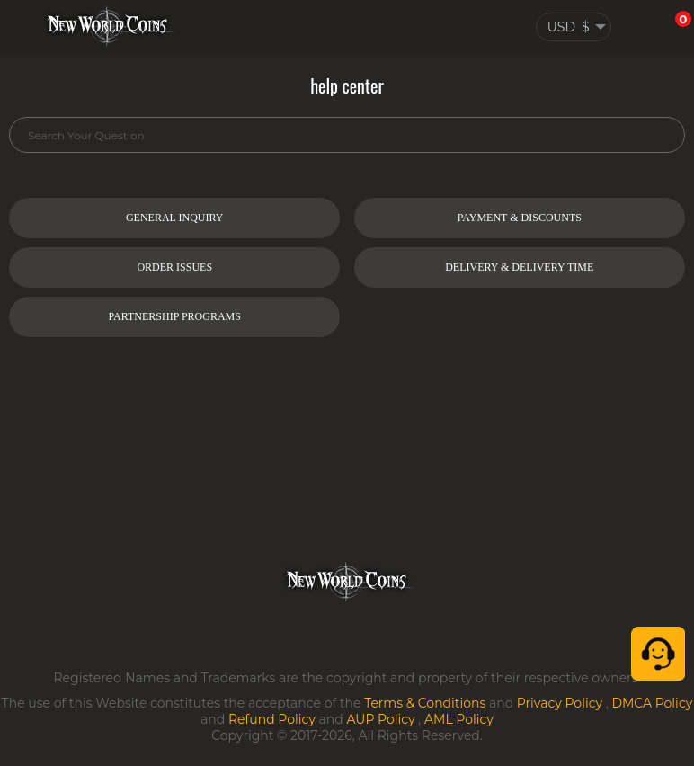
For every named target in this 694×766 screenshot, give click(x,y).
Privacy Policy (559, 703)
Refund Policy (272, 719)
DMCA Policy (651, 703)
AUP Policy (380, 719)
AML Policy (459, 719)
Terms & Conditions (424, 703)
